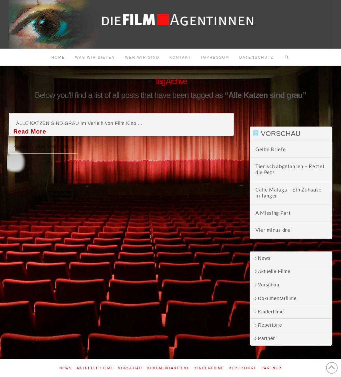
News (262, 258)
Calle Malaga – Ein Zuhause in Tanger (288, 193)
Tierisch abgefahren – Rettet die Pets (290, 169)
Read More (29, 131)
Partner (264, 338)
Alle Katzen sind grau (43, 146)
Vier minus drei (273, 230)
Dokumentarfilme (275, 298)
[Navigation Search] (286, 57)
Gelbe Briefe (270, 149)
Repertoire (268, 325)
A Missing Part (273, 213)
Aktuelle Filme (272, 271)
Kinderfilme (269, 311)
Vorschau (266, 284)
